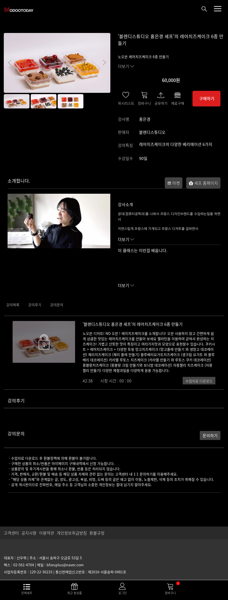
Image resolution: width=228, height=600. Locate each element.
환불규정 (97, 533)
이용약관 (46, 533)
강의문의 (56, 304)
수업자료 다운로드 (199, 380)
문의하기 (210, 435)
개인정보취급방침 (72, 533)
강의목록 (12, 304)
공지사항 (29, 533)
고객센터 (11, 533)
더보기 (126, 66)
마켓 (173, 183)
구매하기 (206, 98)
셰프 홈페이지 (203, 183)
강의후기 (34, 304)
